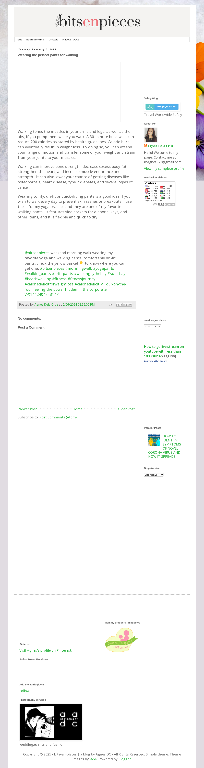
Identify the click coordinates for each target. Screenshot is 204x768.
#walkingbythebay (90, 273)
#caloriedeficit (87, 283)
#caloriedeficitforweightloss (49, 283)
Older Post (126, 409)
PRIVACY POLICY (70, 40)
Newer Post (28, 409)
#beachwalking (38, 278)
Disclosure (53, 40)
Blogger (124, 759)
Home (19, 40)
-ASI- (93, 759)
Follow (24, 690)
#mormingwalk (78, 268)
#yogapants (103, 268)
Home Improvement (35, 40)
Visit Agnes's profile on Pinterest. (45, 650)
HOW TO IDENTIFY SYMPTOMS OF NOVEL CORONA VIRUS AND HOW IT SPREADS (164, 446)
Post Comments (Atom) (58, 417)
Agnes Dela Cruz (160, 146)
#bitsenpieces (52, 268)
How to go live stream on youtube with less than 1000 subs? (164, 351)
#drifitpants (62, 273)
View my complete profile (164, 168)
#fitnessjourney (81, 278)
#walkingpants (38, 273)
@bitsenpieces (37, 252)
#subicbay (116, 273)
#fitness (59, 278)
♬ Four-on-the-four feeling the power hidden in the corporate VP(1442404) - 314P (75, 289)
